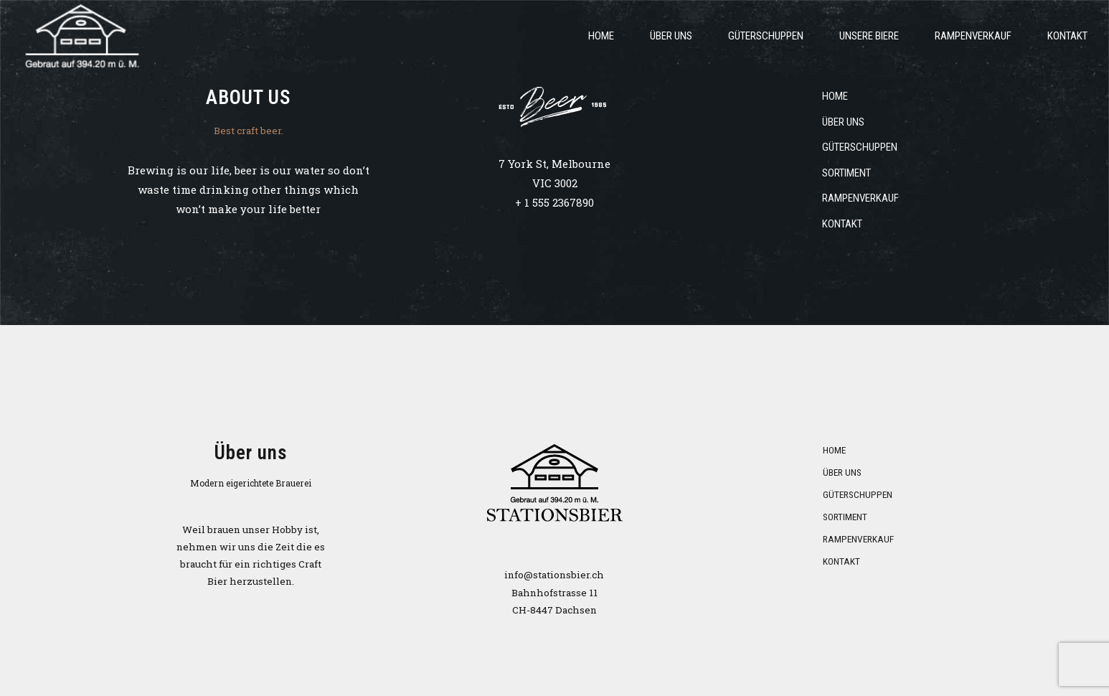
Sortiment (846, 172)
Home (601, 35)
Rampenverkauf (973, 35)
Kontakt (1067, 35)
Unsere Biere (869, 35)
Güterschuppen (765, 35)
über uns (671, 35)
